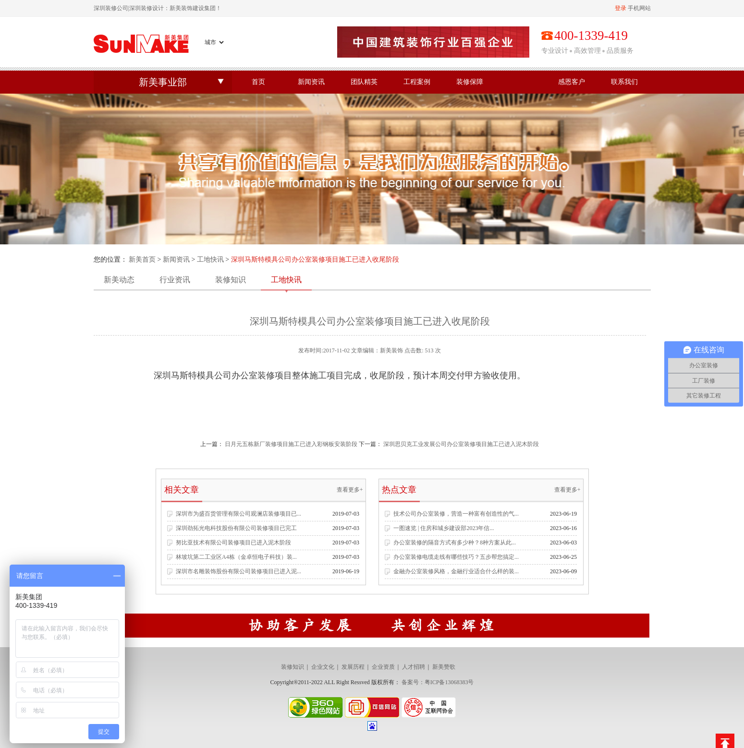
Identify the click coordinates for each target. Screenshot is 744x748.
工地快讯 (210, 259)
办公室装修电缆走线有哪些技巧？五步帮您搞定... (456, 557)
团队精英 (364, 81)
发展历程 (353, 667)
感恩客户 (571, 81)
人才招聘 (413, 667)
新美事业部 (163, 82)
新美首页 (142, 259)
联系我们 (624, 81)
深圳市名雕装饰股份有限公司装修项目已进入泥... (238, 571)
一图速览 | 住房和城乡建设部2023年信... (443, 528)
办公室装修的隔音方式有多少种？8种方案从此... (454, 542)
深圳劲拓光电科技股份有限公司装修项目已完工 (236, 528)
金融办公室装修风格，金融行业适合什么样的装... (456, 571)
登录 (620, 8)
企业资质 (383, 667)
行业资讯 (174, 280)
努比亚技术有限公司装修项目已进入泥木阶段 (233, 542)
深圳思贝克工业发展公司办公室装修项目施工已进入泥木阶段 (461, 444)
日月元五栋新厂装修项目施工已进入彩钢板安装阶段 (291, 444)
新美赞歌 (443, 667)
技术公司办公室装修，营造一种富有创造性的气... (456, 513)
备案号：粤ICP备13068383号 (438, 682)
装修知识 (230, 280)
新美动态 (119, 280)
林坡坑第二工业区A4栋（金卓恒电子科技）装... (236, 557)
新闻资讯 (311, 81)
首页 (258, 81)
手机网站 (639, 8)
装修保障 (469, 81)
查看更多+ (350, 489)
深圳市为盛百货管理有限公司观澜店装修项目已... (238, 513)
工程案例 (416, 81)
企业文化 (322, 667)
